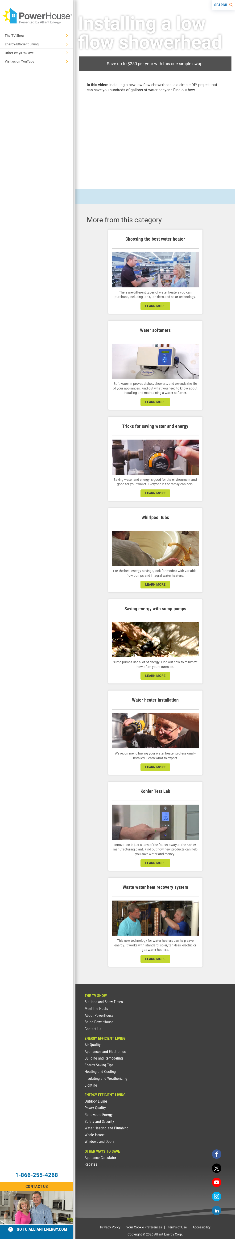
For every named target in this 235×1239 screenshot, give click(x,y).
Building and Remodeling (104, 1058)
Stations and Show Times (104, 1002)
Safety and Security (99, 1121)
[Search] (223, 5)
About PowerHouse (99, 1015)
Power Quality (95, 1108)
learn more (155, 306)
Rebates (91, 1164)
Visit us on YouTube (36, 61)
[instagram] (216, 1196)
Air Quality (93, 1045)
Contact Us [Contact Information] (36, 1186)
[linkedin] (216, 1210)
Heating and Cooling (100, 1071)
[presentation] (155, 136)
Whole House (95, 1135)
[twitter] (216, 1168)
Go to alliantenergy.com (37, 1229)
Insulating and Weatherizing (106, 1078)
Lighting (91, 1085)
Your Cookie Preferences (144, 1227)
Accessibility (201, 1227)
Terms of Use (177, 1227)
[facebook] (216, 1154)
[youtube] (216, 1182)
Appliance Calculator (100, 1158)
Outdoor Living (96, 1101)
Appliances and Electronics (105, 1051)
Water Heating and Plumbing (106, 1128)
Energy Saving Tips (99, 1065)
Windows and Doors (99, 1141)
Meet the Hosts (96, 1008)
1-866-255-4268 (36, 1175)
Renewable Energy (99, 1114)
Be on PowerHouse (99, 1022)
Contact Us (93, 1029)
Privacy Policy (110, 1227)
